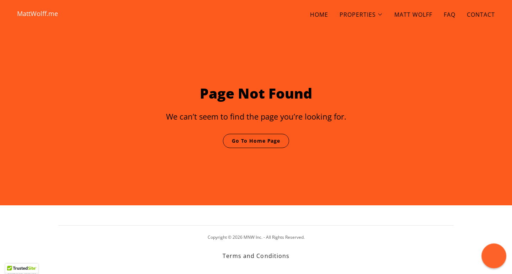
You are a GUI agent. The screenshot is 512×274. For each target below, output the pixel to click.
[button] (361, 14)
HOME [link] (319, 15)
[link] (133, 14)
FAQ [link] (449, 15)
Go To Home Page (256, 140)
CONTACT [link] (481, 15)
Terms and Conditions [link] (256, 256)
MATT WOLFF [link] (413, 15)
